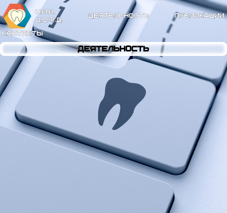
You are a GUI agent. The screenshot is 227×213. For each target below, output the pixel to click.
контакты (22, 33)
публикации (200, 16)
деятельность (119, 16)
